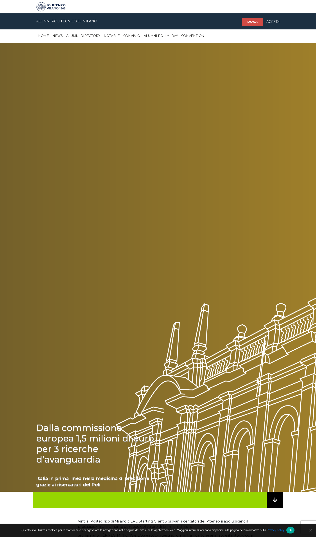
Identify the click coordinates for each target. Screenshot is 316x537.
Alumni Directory (83, 36)
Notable (112, 36)
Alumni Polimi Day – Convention (174, 36)
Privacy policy (275, 530)
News (57, 36)
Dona (252, 22)
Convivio (131, 36)
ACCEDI (273, 22)
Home (43, 36)
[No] (310, 530)
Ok (290, 530)
